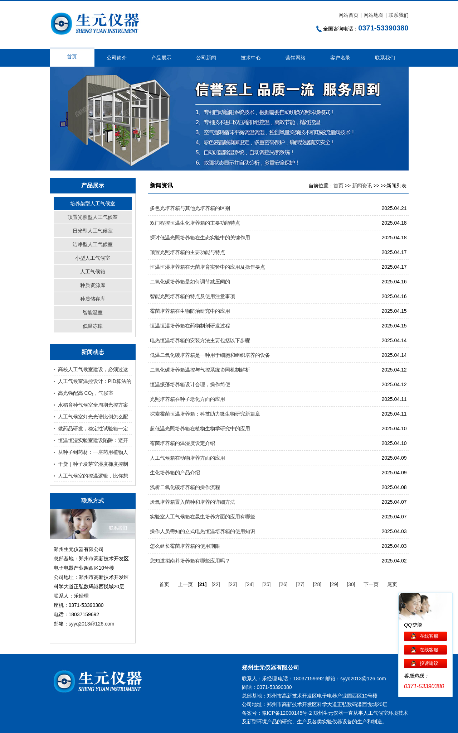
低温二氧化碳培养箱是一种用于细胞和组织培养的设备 (210, 355)
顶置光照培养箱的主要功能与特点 (187, 252)
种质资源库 (92, 285)
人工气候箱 (92, 271)
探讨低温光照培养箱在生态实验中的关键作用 (200, 237)
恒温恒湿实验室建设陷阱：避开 (93, 440)
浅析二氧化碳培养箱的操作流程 (185, 487)
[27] (300, 584)
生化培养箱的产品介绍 (175, 472)
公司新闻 (206, 58)
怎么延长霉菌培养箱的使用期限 (185, 546)
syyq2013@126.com (91, 624)
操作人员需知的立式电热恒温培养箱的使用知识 (202, 531)
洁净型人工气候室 (93, 244)
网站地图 (374, 15)
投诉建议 (429, 663)
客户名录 (340, 58)
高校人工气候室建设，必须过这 (93, 369)
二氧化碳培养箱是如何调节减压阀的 (190, 281)
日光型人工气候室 (93, 231)
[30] (351, 584)
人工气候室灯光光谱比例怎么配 (93, 417)
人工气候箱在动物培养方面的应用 (187, 458)
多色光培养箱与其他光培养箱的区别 (190, 208)
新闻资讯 (362, 185)
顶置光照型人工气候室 (93, 217)
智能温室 (93, 312)
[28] (317, 584)
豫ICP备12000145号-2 (287, 713)
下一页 (371, 584)
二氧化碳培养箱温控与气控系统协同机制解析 (200, 370)
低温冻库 (93, 326)
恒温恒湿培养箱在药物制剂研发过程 (190, 326)
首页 (72, 56)
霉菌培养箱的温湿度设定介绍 (182, 443)
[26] (283, 584)
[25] (266, 584)
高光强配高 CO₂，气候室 (86, 393)
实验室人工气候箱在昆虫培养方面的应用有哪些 (202, 516)
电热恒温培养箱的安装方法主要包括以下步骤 (200, 340)
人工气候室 (375, 713)
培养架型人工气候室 (92, 203)
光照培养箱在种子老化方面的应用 (187, 399)
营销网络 (296, 58)
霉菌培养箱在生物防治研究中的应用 (190, 311)
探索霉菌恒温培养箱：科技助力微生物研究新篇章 (205, 414)
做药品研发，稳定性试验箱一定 (93, 428)
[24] (249, 584)
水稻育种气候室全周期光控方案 (93, 405)
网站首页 (348, 15)
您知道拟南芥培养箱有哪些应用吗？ (190, 561)
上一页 (185, 584)
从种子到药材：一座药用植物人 (93, 452)
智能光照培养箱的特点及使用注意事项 (192, 296)
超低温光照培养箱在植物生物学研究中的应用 (200, 428)
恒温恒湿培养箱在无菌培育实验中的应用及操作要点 (207, 267)
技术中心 (251, 58)
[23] (232, 584)
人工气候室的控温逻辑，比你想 (93, 476)
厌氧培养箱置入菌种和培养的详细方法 (192, 502)
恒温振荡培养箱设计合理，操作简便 (190, 384)
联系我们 (399, 15)
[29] (334, 584)
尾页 (392, 584)
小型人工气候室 (92, 258)
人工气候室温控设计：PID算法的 (94, 381)
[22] (215, 584)
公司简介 (117, 58)
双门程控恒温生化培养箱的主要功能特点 (195, 223)
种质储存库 (92, 299)
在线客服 (429, 636)
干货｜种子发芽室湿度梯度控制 (93, 464)
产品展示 (161, 58)
